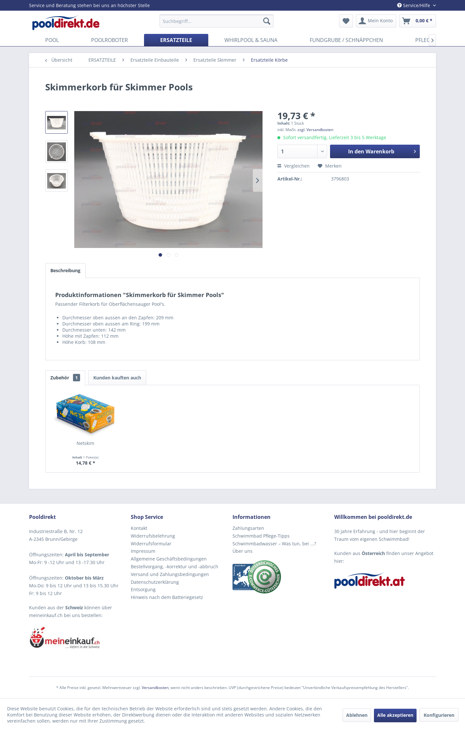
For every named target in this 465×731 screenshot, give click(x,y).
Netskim (85, 443)
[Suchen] (267, 21)
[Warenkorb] (417, 21)
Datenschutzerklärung (155, 582)
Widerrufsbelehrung (153, 536)
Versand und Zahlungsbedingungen (170, 574)
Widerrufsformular (151, 544)
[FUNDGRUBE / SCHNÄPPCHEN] (346, 40)
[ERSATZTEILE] (176, 40)
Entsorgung (143, 589)
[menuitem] (217, 21)
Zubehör (65, 378)
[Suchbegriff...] (217, 21)
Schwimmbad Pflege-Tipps (261, 536)
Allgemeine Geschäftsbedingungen (169, 559)
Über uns (242, 551)
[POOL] (52, 40)
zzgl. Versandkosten (315, 129)
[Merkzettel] (346, 21)
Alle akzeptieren (395, 715)
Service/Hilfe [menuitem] (414, 5)
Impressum (143, 551)
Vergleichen (293, 166)
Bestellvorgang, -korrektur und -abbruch (174, 566)
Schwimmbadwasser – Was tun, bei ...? (274, 544)
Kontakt (139, 528)
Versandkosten (155, 687)
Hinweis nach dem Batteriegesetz (167, 597)
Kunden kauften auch (117, 378)
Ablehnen (356, 715)
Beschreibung (65, 270)
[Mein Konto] (376, 21)
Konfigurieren (439, 715)
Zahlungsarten (248, 528)
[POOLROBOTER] (109, 40)
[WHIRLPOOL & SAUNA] (251, 40)
